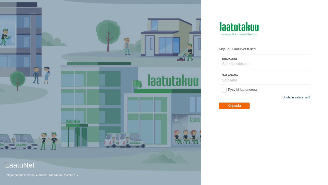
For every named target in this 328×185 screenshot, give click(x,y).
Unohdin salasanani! (296, 97)
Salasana (230, 75)
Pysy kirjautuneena (242, 89)
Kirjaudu (229, 58)
